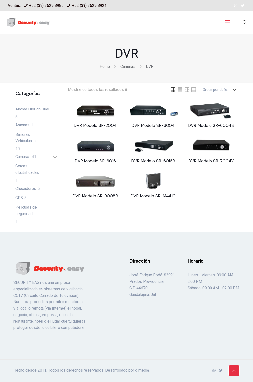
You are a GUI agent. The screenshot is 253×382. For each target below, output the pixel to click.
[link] (173, 89)
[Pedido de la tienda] (220, 89)
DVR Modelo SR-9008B (95, 196)
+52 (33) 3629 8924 (89, 5)
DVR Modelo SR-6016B (153, 161)
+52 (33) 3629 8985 (46, 5)
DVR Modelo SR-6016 (95, 161)
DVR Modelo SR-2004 (95, 125)
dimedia (142, 370)
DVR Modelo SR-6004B (211, 125)
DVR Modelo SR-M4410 (153, 196)
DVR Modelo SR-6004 (153, 125)
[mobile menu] (227, 22)
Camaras (127, 66)
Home (105, 66)
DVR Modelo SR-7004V (211, 161)
